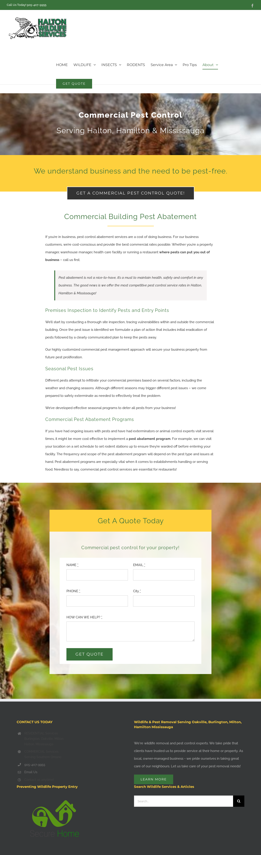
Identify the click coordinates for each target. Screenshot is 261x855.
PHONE (73, 591)
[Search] (238, 801)
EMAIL (139, 565)
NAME (72, 565)
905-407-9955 (36, 5)
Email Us (30, 772)
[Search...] (183, 801)
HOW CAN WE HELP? (84, 617)
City (137, 591)
